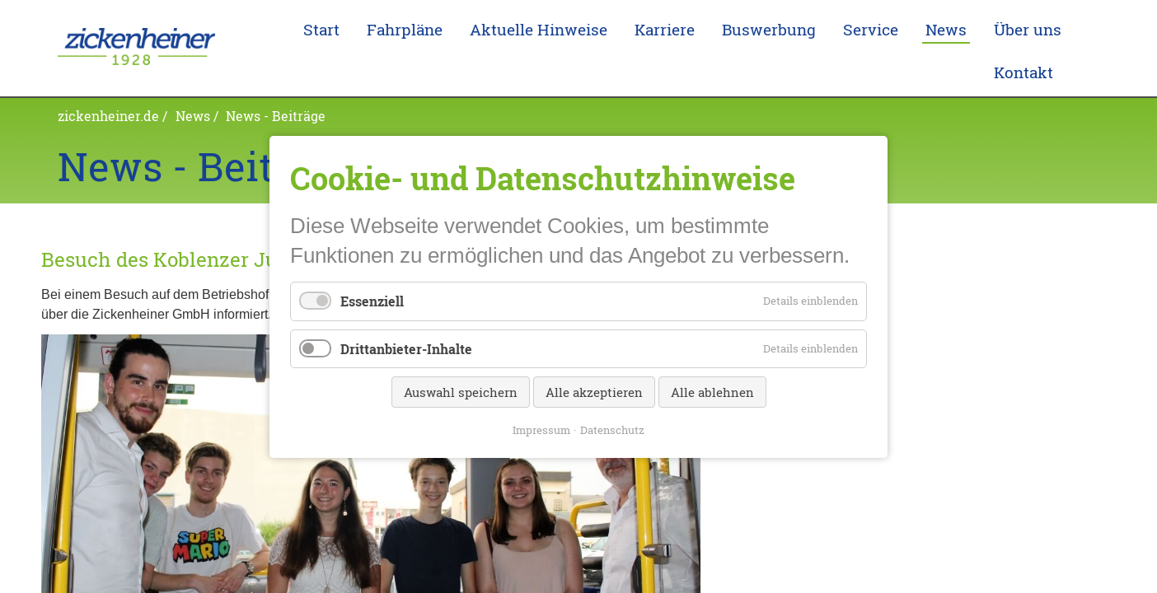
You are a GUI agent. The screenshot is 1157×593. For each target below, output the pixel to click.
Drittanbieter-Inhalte (406, 348)
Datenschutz (612, 429)
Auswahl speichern (461, 391)
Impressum (541, 429)
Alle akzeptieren (594, 391)
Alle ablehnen (712, 391)
